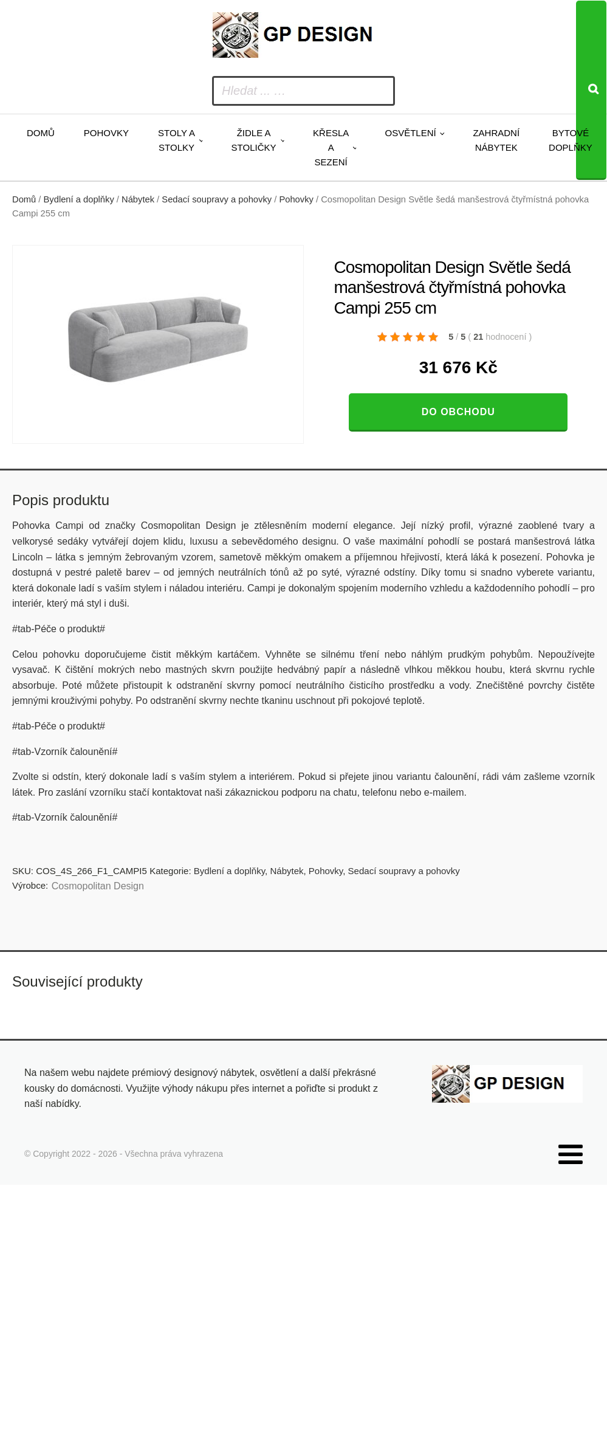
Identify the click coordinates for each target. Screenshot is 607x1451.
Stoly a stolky (176, 140)
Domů (41, 133)
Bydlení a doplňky (79, 199)
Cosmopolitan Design (98, 886)
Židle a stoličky (253, 140)
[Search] (591, 90)
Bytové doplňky (570, 140)
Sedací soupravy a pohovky (217, 199)
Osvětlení (410, 133)
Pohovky (106, 133)
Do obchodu (458, 412)
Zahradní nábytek (496, 140)
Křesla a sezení (331, 147)
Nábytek (138, 199)
